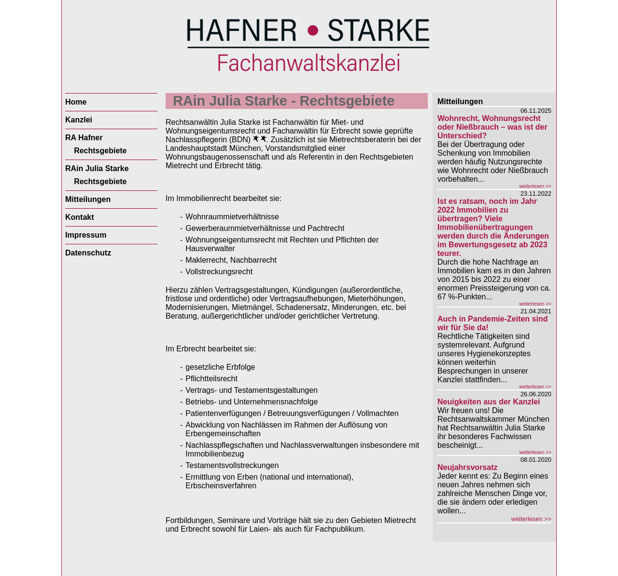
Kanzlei (78, 120)
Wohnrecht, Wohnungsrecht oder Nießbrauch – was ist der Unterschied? (492, 127)
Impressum (85, 235)
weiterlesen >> (535, 186)
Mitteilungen (88, 199)
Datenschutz (88, 253)
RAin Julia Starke (97, 168)
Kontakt (79, 217)
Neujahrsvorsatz (467, 467)
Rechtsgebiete (100, 151)
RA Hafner (84, 138)
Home (75, 102)
